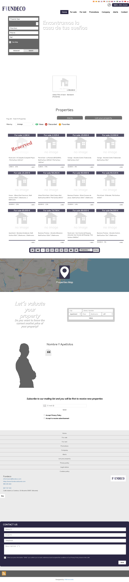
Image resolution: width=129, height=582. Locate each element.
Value (91, 318)
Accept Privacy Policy (53, 415)
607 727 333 (7, 488)
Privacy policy (64, 463)
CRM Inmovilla (68, 579)
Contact (124, 12)
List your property (103, 118)
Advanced (16, 50)
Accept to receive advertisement (57, 418)
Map (2, 496)
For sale (73, 12)
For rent (83, 12)
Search (31, 50)
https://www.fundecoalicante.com (14, 481)
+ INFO (33, 167)
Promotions (94, 12)
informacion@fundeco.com (12, 479)
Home (64, 12)
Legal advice (64, 467)
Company (106, 12)
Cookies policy (64, 471)
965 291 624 (7, 484)
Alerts (115, 12)
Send (64, 410)
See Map (15, 42)
